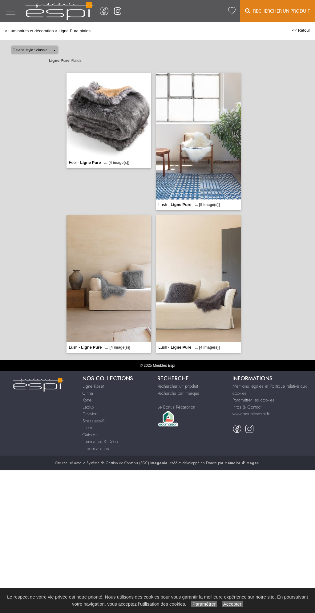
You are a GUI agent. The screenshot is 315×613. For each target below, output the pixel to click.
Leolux (88, 407)
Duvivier (90, 413)
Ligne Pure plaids (75, 31)
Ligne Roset (93, 386)
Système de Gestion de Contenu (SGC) (127, 463)
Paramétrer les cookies (253, 400)
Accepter (232, 604)
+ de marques (96, 448)
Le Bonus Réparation (176, 407)
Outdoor (90, 434)
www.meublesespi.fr (251, 413)
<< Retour (301, 30)
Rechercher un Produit (277, 11)
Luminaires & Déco (100, 441)
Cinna (88, 393)
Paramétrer (204, 604)
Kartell (88, 400)
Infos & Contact (246, 407)
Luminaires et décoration (31, 31)
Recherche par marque (178, 393)
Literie (88, 427)
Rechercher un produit (177, 386)
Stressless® (93, 420)
